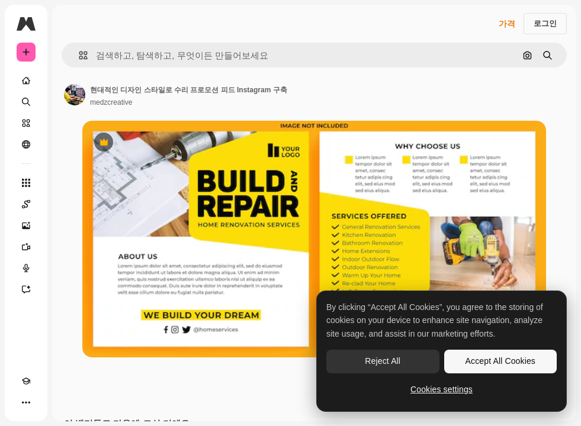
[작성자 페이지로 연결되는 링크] (74, 94)
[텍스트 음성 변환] (26, 268)
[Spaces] (26, 204)
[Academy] (26, 381)
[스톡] (26, 123)
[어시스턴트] (26, 289)
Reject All (382, 361)
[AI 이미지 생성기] (26, 225)
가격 (507, 23)
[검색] (26, 101)
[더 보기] (26, 402)
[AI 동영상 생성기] (26, 246)
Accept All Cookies (500, 361)
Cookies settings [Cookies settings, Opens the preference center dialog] (441, 389)
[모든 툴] (26, 182)
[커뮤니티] (26, 144)
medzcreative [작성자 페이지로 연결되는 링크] (111, 102)
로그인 (545, 23)
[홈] (26, 80)
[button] (78, 55)
